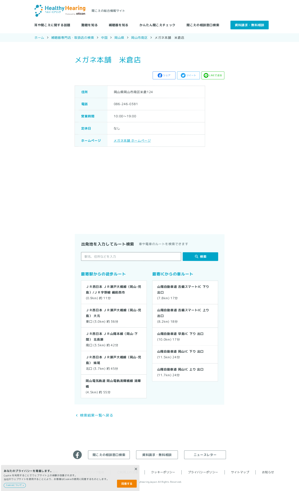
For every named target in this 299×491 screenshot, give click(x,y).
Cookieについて (14, 485)
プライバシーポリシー (203, 472)
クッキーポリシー (163, 472)
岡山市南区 (139, 37)
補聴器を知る (118, 25)
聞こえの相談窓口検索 (203, 25)
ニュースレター (205, 454)
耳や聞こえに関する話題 (52, 25)
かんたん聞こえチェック (157, 25)
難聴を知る (89, 25)
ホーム (39, 37)
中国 (104, 37)
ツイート (191, 75)
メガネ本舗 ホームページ (132, 140)
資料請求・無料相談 (249, 25)
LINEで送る (215, 75)
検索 (203, 256)
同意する (126, 483)
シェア (167, 75)
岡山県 (119, 37)
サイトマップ (240, 472)
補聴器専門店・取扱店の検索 (72, 37)
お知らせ (268, 472)
